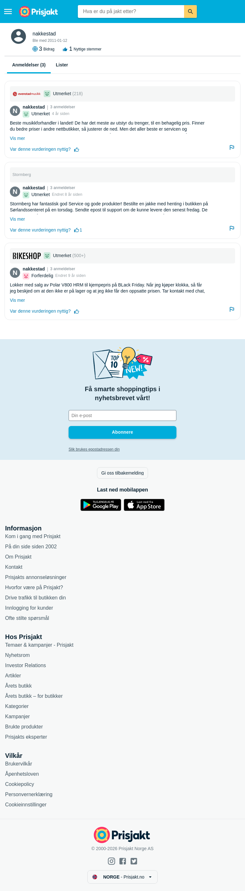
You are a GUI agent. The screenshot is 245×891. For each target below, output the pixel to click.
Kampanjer (17, 716)
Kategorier (17, 706)
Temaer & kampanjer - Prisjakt (39, 645)
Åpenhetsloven (22, 774)
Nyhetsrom (17, 655)
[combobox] (131, 11)
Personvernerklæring (29, 794)
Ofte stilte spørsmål (27, 618)
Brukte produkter (24, 726)
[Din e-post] (122, 415)
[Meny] (8, 11)
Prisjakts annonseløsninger (35, 577)
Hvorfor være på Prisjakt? (34, 587)
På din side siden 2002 (31, 546)
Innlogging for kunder (29, 608)
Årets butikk (18, 686)
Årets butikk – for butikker (34, 696)
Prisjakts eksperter (26, 737)
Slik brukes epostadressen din (94, 449)
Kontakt (13, 567)
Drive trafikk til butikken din (35, 597)
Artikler (13, 675)
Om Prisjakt (18, 557)
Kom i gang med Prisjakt (32, 536)
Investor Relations (25, 665)
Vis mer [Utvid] (17, 138)
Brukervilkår (18, 763)
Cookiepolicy (19, 784)
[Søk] (190, 11)
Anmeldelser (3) (29, 64)
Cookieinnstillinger (26, 804)
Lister (62, 64)
